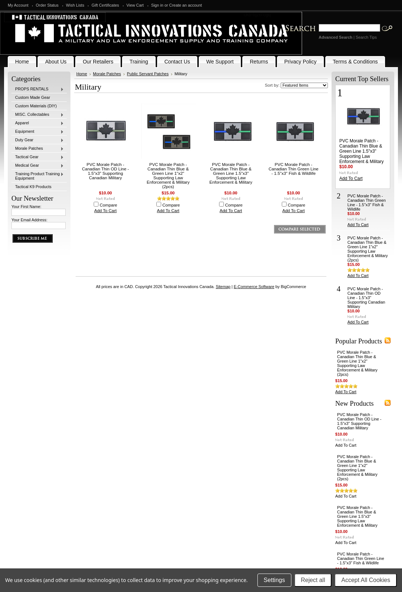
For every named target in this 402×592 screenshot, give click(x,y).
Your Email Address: (29, 220)
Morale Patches (37, 148)
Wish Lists (75, 5)
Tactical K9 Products (33, 186)
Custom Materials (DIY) (36, 106)
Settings (274, 580)
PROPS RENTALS (37, 89)
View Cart (135, 5)
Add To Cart (105, 210)
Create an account (185, 5)
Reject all (313, 580)
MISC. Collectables (37, 114)
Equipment (37, 131)
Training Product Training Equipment (37, 176)
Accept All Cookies (365, 580)
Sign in (157, 5)
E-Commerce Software (254, 286)
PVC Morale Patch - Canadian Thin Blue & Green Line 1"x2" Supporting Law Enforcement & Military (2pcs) (168, 175)
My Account (18, 5)
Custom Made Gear (32, 97)
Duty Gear (37, 140)
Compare (108, 205)
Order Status (47, 5)
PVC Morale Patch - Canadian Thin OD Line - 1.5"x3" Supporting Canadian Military (105, 171)
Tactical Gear (37, 157)
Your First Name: (26, 206)
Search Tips (366, 37)
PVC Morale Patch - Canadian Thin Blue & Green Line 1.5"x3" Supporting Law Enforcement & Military (230, 173)
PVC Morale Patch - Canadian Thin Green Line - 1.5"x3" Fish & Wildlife (293, 169)
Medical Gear (37, 165)
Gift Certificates (105, 5)
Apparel (37, 123)
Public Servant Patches (148, 74)
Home (81, 74)
